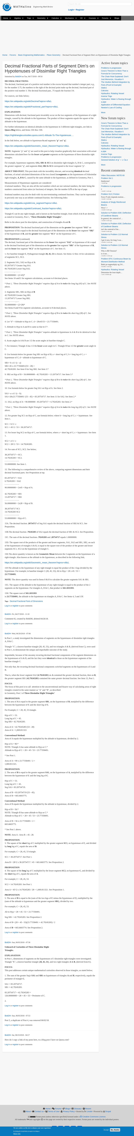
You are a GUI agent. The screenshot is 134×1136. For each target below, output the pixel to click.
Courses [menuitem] (93, 18)
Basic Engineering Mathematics (31, 55)
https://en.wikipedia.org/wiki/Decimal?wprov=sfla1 (28, 101)
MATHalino (22, 6)
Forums (13, 55)
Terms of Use (53, 1111)
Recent (88, 1109)
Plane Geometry (53, 55)
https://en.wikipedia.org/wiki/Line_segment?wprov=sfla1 (31, 203)
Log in (7, 606)
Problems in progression (111, 68)
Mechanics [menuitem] (70, 18)
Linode (89, 1111)
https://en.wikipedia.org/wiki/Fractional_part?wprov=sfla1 (31, 106)
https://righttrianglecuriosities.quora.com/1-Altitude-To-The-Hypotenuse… (39, 135)
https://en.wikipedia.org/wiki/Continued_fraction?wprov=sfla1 (33, 208)
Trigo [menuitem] (29, 18)
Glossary (77, 1109)
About (28, 1111)
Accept (106, 1130)
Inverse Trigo (106, 96)
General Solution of (114, 160)
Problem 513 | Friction (110, 194)
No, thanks (115, 1130)
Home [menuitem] (6, 18)
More (103, 112)
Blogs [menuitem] (116, 18)
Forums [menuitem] (105, 18)
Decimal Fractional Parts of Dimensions (26, 601)
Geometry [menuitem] (41, 18)
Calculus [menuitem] (56, 18)
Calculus (104, 91)
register (15, 606)
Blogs (67, 1109)
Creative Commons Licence (93, 1117)
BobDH (18, 76)
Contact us (39, 1111)
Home (4, 55)
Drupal (108, 1111)
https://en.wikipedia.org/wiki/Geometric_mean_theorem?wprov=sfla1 (37, 146)
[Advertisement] (58, 36)
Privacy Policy (69, 1111)
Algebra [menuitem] (18, 18)
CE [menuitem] (82, 18)
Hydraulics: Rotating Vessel (112, 93)
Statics (104, 88)
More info (16, 1134)
